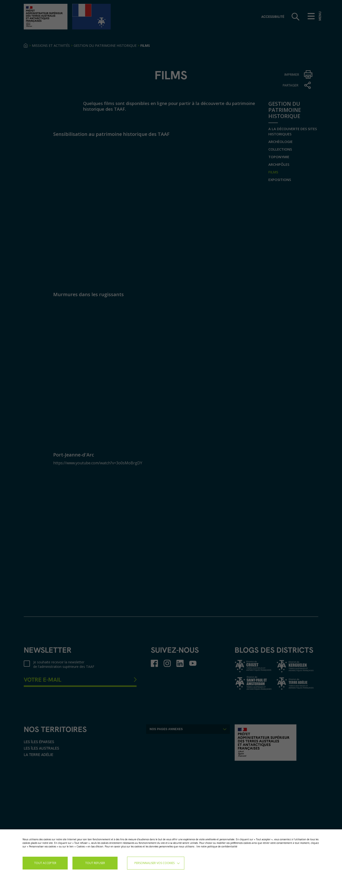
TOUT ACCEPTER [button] (45, 863)
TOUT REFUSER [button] (95, 863)
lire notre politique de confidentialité (216, 846)
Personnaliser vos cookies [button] (154, 863)
